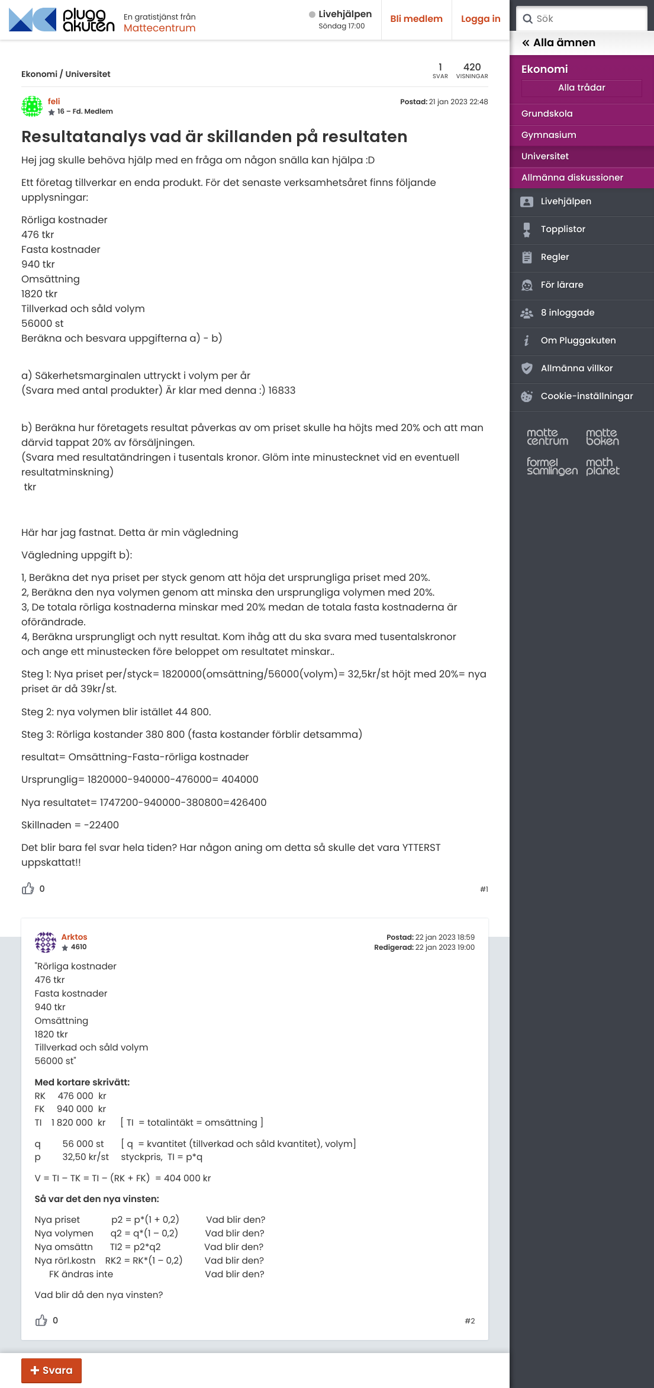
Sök (527, 19)
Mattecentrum (160, 28)
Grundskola (547, 114)
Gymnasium (548, 135)
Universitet (87, 74)
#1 (484, 890)
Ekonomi (39, 74)
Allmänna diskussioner (572, 178)
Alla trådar (581, 88)
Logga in (481, 19)
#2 (470, 1321)
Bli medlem (417, 19)
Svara (58, 1370)
